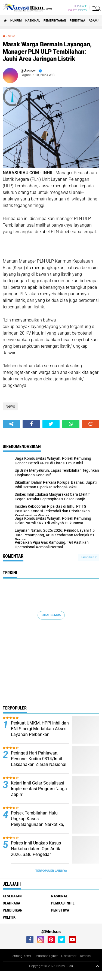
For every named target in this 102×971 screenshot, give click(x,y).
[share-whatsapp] (70, 424)
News (12, 36)
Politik (9, 917)
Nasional (32, 20)
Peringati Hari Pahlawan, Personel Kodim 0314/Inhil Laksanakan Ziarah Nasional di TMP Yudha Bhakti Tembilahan (38, 764)
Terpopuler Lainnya (51, 871)
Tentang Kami (21, 956)
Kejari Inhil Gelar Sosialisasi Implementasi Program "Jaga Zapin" (39, 788)
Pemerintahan (55, 20)
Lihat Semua (51, 615)
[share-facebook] (31, 424)
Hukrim (16, 20)
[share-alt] (11, 424)
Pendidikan (13, 910)
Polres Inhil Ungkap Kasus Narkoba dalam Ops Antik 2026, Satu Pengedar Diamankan (36, 851)
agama (94, 20)
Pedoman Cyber (46, 956)
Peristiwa (77, 20)
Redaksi (85, 956)
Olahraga (11, 903)
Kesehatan (12, 896)
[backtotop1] (97, 966)
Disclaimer (68, 956)
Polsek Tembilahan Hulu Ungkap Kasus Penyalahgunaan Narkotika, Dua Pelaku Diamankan (37, 821)
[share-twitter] (51, 424)
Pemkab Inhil (63, 903)
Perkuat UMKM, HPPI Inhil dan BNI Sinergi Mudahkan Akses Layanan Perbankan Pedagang (40, 731)
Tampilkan (89, 557)
